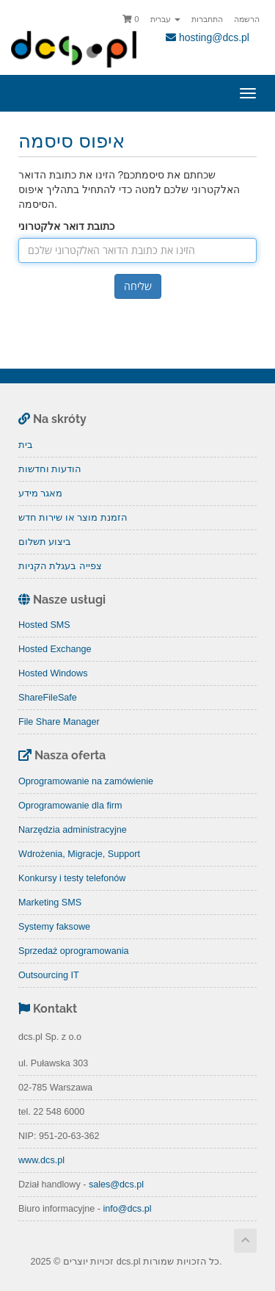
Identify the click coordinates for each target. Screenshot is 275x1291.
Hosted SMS (44, 625)
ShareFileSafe (47, 697)
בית (25, 445)
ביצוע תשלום (45, 542)
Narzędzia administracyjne (72, 830)
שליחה (138, 286)
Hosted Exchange (54, 649)
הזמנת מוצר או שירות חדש (73, 518)
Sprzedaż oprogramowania (73, 951)
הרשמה (247, 19)
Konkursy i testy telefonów (71, 878)
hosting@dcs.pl (207, 37)
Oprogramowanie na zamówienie (85, 781)
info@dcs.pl (127, 1209)
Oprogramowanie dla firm (70, 805)
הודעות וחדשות (50, 469)
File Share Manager (59, 722)
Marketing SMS (49, 902)
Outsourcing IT (48, 975)
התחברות (207, 19)
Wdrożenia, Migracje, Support (79, 854)
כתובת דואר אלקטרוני (66, 226)
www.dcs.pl (41, 1160)
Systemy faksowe (54, 927)
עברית (165, 19)
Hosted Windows (53, 673)
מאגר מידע (40, 493)
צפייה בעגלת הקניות (60, 566)
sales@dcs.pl (116, 1184)
